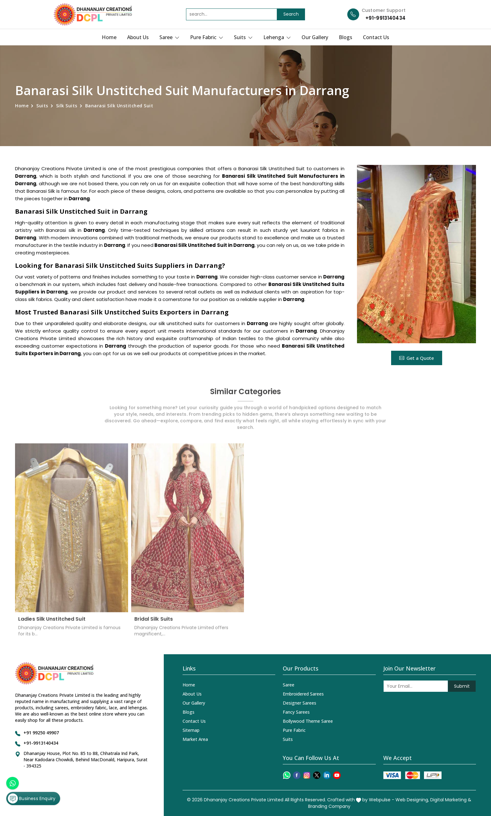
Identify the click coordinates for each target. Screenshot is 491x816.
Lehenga (277, 37)
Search (291, 14)
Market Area (195, 739)
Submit (462, 686)
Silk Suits (66, 106)
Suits (243, 37)
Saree (169, 37)
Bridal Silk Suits (153, 622)
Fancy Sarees (296, 712)
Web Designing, (412, 800)
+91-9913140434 (385, 18)
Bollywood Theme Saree (308, 721)
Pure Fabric (206, 37)
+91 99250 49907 (41, 733)
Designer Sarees (299, 703)
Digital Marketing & (450, 800)
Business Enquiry (31, 798)
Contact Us (376, 37)
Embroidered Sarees (303, 694)
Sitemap (191, 730)
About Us (138, 37)
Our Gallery (315, 37)
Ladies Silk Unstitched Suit (51, 622)
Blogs (345, 37)
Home (109, 37)
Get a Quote (416, 358)
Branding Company (329, 806)
